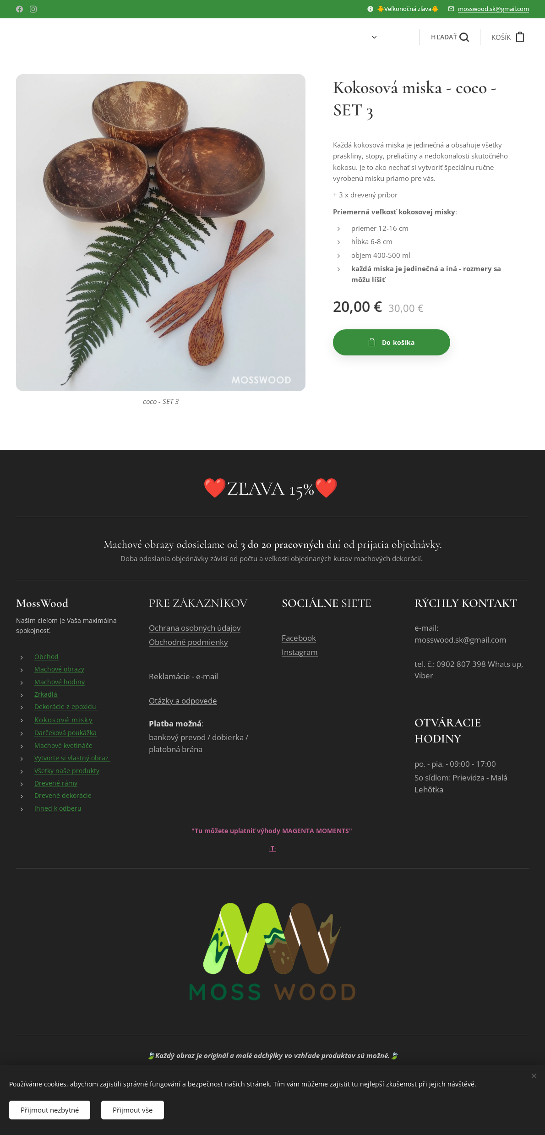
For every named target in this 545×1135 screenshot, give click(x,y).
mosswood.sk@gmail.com (493, 9)
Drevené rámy (55, 783)
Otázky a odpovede (183, 701)
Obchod (46, 657)
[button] (450, 37)
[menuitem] (342, 37)
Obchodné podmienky (188, 642)
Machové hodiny (59, 681)
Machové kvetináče (63, 745)
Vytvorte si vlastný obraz (72, 758)
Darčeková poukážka (65, 733)
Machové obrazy (59, 669)
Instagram (300, 652)
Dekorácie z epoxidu (66, 707)
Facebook (299, 638)
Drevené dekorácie (63, 795)
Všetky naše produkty (66, 770)
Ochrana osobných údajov (194, 628)
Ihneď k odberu (58, 808)
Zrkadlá (46, 694)
